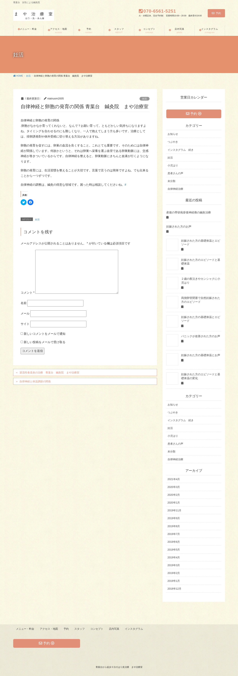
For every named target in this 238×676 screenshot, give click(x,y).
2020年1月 (174, 502)
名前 (24, 303)
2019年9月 (174, 518)
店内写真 (115, 628)
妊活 (144, 98)
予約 (216, 13)
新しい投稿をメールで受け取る (44, 342)
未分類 (171, 181)
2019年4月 (174, 557)
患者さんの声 (175, 173)
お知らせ (173, 134)
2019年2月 (174, 573)
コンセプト (97, 628)
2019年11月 (175, 510)
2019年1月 (174, 580)
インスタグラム (135, 628)
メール (25, 313)
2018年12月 (175, 588)
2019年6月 (174, 541)
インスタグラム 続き (181, 150)
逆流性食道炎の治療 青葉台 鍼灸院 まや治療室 (49, 372)
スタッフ (80, 628)
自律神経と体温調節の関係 (35, 381)
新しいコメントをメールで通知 (44, 333)
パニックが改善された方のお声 (199, 336)
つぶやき (173, 142)
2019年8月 (174, 526)
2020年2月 (174, 494)
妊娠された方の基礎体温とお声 (199, 355)
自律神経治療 (175, 189)
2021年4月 (174, 479)
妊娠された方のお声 (178, 226)
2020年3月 (174, 486)
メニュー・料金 (25, 628)
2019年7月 (174, 534)
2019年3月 (174, 565)
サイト (25, 323)
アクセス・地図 (49, 628)
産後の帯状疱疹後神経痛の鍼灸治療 (187, 212)
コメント (28, 292)
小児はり (173, 165)
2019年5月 (174, 549)
